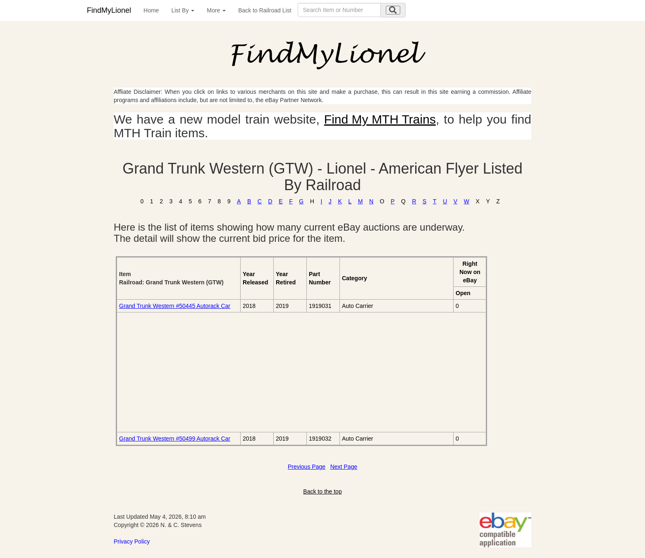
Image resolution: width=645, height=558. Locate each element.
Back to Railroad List (264, 10)
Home (151, 10)
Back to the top (322, 491)
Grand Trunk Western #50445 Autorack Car (174, 306)
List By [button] (182, 10)
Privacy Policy (132, 541)
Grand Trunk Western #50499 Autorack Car (174, 438)
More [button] (216, 10)
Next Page (343, 466)
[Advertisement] (212, 372)
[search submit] (393, 10)
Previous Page (306, 466)
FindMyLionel (109, 10)
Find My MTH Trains (380, 119)
